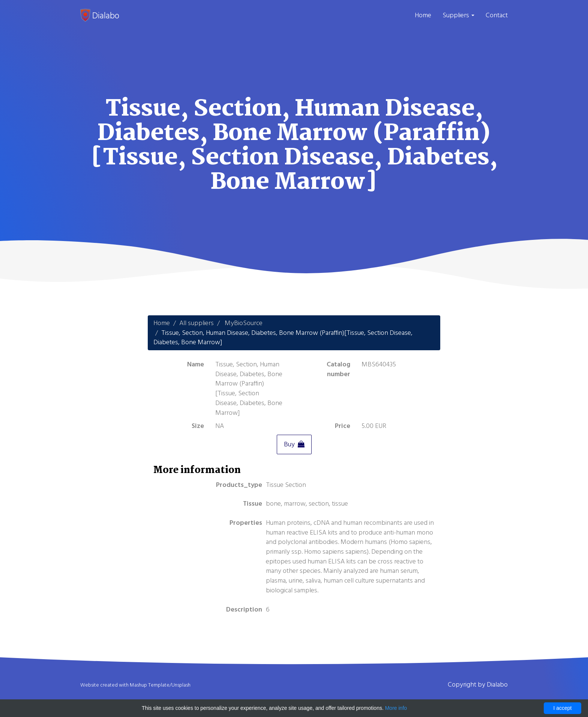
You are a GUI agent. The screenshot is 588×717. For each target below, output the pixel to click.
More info (396, 708)
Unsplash (180, 685)
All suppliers (196, 323)
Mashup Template (150, 685)
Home (423, 15)
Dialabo (99, 15)
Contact (497, 15)
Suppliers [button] (458, 15)
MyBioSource (243, 323)
